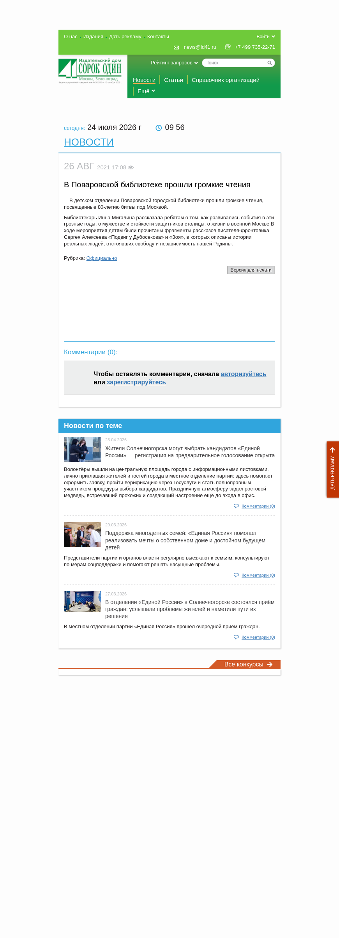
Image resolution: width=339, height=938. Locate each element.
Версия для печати (251, 270)
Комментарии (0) (258, 506)
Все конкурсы (248, 664)
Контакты (158, 36)
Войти (263, 36)
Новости (144, 79)
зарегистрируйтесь (136, 382)
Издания (93, 36)
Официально (102, 258)
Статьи (173, 79)
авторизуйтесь (244, 374)
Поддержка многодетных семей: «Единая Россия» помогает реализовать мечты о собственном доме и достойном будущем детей (185, 540)
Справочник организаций (226, 79)
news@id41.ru (200, 47)
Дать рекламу (331, 469)
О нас (71, 36)
